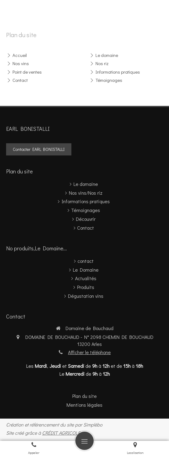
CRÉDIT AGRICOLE (61, 433)
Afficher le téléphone (89, 352)
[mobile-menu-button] (84, 440)
